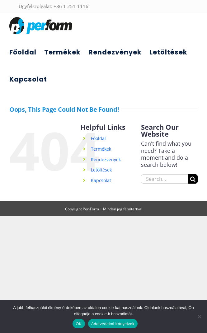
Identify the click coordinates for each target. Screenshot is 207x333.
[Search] (193, 179)
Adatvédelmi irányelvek (112, 323)
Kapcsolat (101, 180)
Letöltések (101, 170)
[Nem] (199, 316)
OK (79, 323)
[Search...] (164, 179)
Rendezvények (106, 159)
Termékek (101, 149)
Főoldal (98, 138)
